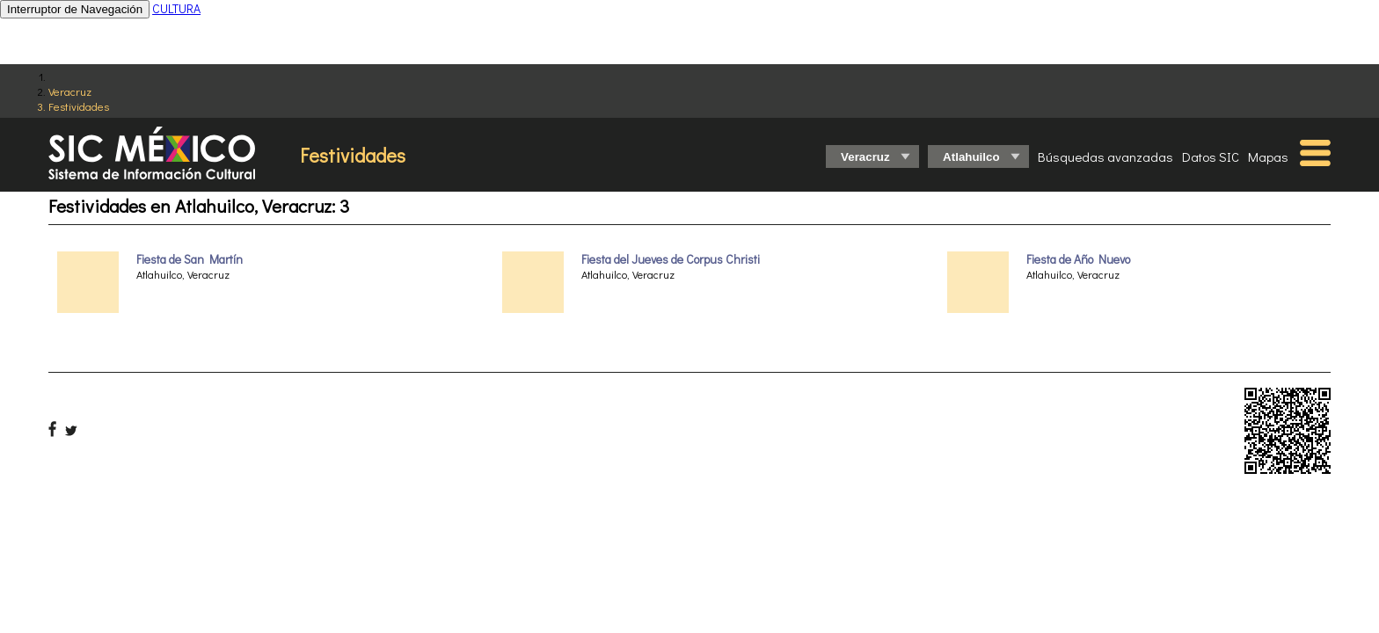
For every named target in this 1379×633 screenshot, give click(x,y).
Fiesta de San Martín (189, 259)
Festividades (78, 105)
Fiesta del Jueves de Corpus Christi (670, 259)
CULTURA (176, 8)
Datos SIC (1210, 156)
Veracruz (69, 91)
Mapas (1268, 156)
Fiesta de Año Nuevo (1078, 259)
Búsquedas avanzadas (1105, 156)
